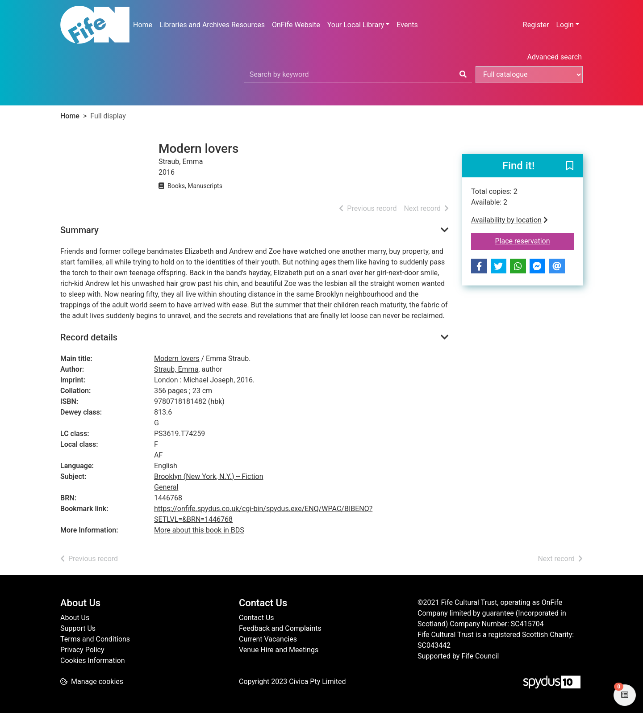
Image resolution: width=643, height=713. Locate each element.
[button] (570, 166)
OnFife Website (296, 25)
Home (142, 25)
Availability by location (509, 220)
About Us (74, 617)
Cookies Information (92, 660)
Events (407, 25)
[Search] (463, 74)
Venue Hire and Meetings (278, 650)
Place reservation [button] (534, 240)
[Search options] (529, 74)
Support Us (78, 628)
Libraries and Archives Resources (212, 25)
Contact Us (256, 617)
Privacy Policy (82, 650)
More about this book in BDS (199, 530)
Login (564, 25)
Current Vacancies (268, 639)
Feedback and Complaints (280, 628)
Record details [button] (88, 337)
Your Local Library (355, 25)
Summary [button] (79, 230)
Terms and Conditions (95, 639)
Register (536, 25)
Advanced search (554, 57)
